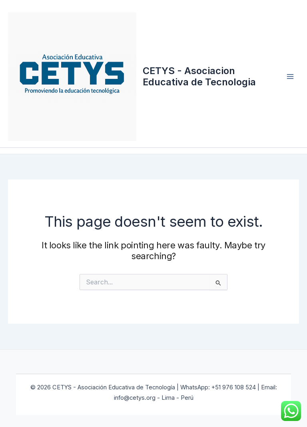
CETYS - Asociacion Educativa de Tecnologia (199, 76)
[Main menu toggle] (290, 76)
